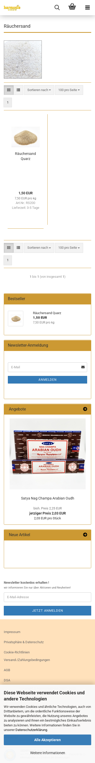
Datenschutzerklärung (31, 730)
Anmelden (48, 380)
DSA (7, 680)
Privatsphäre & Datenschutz (24, 642)
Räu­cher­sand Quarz (25, 156)
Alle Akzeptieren (47, 740)
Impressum (12, 632)
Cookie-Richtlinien (17, 652)
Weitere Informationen (47, 753)
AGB (7, 670)
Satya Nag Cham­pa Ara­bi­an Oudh (47, 498)
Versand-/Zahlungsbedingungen (27, 660)
